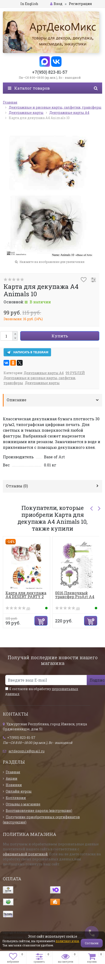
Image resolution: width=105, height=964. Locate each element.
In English (29, 3)
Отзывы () (17, 485)
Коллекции (16, 797)
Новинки (14, 785)
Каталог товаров (29, 88)
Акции (11, 778)
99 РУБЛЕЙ (75, 373)
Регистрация (80, 3)
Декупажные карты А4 (44, 373)
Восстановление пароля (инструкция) (39, 810)
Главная (13, 772)
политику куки (67, 941)
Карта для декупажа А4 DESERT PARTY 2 (25, 594)
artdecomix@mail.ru (26, 751)
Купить (60, 336)
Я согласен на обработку (41, 691)
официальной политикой (25, 854)
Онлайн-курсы (19, 791)
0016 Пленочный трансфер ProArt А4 (74, 594)
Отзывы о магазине (23, 804)
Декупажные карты (42, 383)
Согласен (92, 943)
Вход (56, 3)
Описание (16, 399)
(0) (17, 608)
